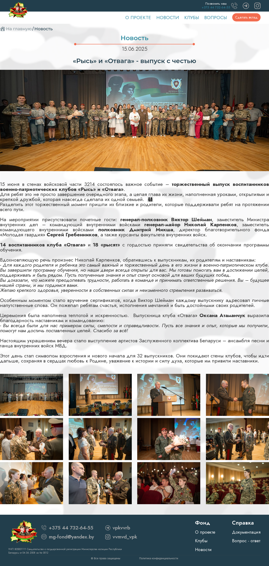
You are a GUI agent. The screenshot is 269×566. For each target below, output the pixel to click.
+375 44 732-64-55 (71, 527)
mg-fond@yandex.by (71, 536)
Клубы (191, 17)
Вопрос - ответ (246, 541)
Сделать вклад (246, 17)
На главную (19, 29)
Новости (167, 17)
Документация (246, 532)
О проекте (138, 17)
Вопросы (215, 17)
